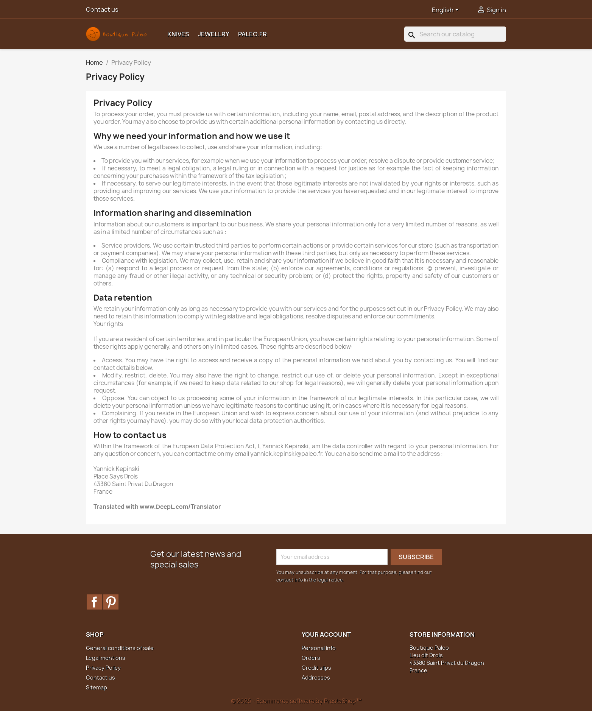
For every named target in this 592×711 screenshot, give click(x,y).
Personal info (319, 648)
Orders (311, 657)
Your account (326, 634)
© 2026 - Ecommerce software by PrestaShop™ (296, 701)
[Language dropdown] (446, 10)
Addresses (316, 677)
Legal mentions (105, 657)
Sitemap (96, 687)
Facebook (94, 602)
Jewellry (213, 34)
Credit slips (316, 667)
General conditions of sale (120, 648)
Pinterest (110, 602)
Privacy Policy (103, 667)
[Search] (455, 34)
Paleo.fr (252, 34)
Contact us (102, 9)
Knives (178, 34)
